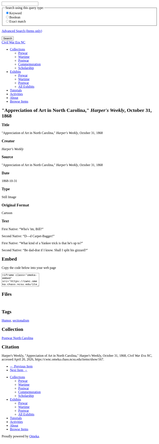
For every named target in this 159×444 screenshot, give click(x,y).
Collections (17, 49)
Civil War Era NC (13, 42)
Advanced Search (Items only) (22, 31)
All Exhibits (26, 86)
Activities (16, 94)
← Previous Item (21, 369)
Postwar (23, 60)
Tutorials (16, 90)
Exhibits (15, 71)
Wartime (24, 57)
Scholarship (26, 68)
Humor (6, 323)
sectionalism (21, 323)
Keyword (14, 13)
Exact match (16, 21)
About (14, 97)
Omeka (34, 438)
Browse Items (19, 101)
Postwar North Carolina (17, 340)
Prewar (23, 53)
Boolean (13, 17)
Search (7, 38)
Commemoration (29, 64)
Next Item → (18, 372)
